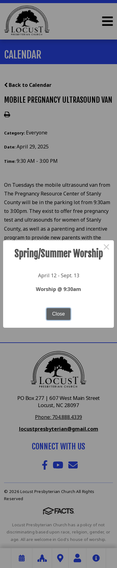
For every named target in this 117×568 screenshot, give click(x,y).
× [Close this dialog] (106, 247)
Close (58, 314)
